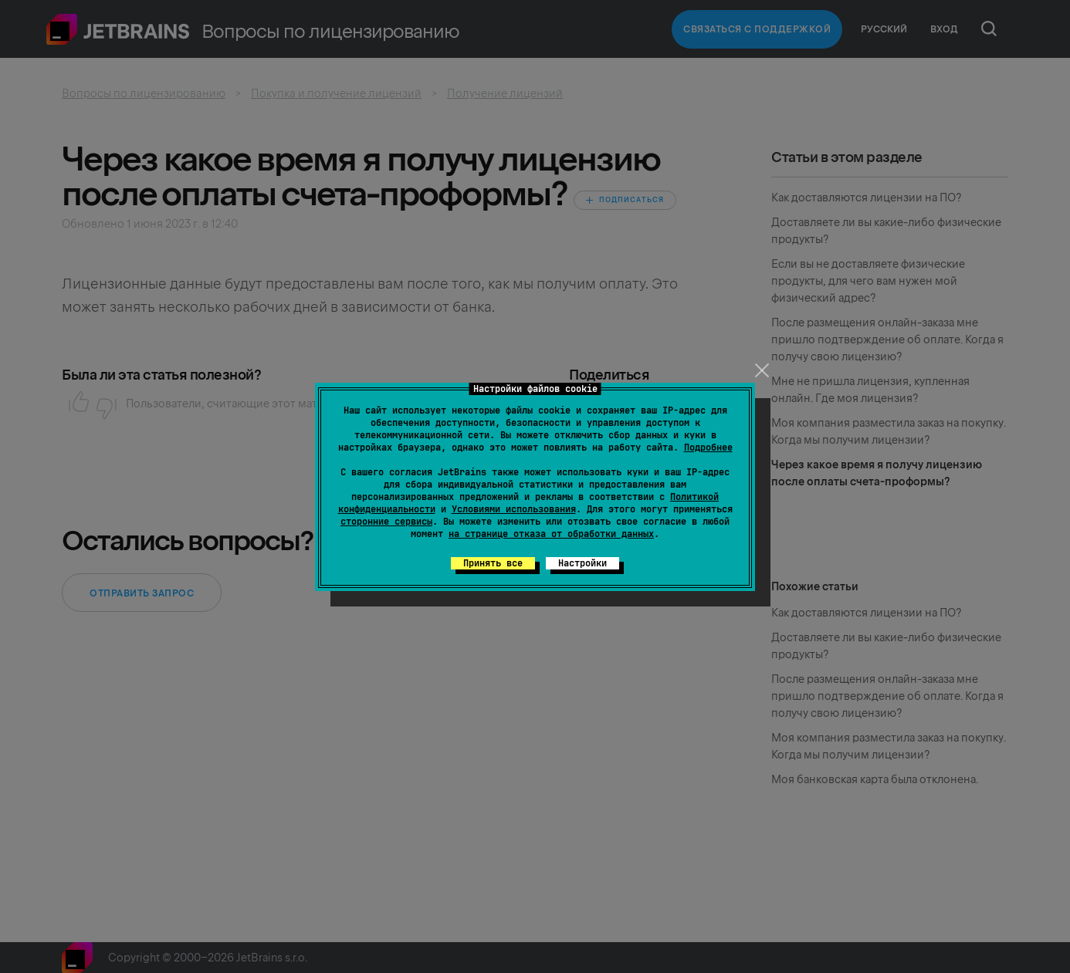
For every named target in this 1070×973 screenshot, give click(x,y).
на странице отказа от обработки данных (551, 534)
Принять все (493, 563)
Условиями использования (514, 509)
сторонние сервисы (386, 521)
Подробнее (708, 447)
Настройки (582, 563)
